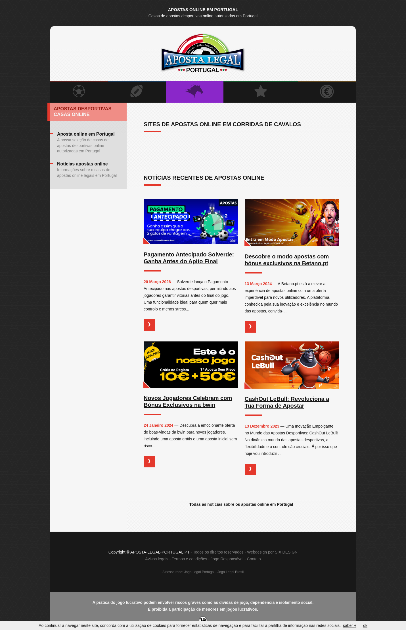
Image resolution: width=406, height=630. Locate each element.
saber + (349, 625)
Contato (254, 559)
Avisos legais (156, 559)
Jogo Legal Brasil (230, 572)
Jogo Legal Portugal (199, 572)
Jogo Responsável (227, 559)
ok (365, 625)
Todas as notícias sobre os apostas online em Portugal (241, 504)
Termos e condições (189, 559)
